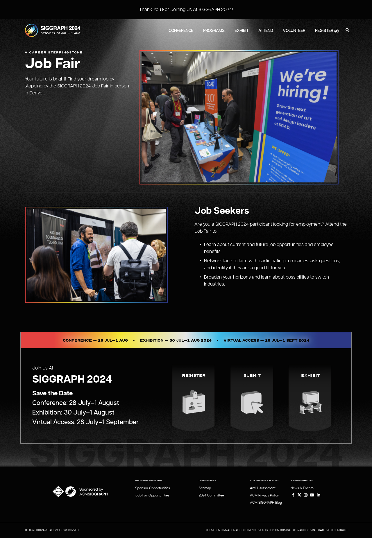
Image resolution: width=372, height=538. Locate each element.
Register (324, 31)
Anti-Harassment (263, 488)
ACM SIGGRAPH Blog (266, 502)
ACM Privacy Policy (264, 495)
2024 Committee (211, 495)
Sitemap (205, 488)
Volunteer (294, 31)
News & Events (302, 488)
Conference (181, 31)
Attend (265, 31)
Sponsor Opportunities (152, 488)
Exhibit (241, 31)
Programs (214, 31)
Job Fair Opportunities (152, 495)
